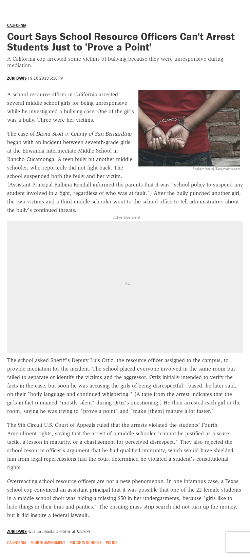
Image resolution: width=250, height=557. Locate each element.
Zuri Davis (17, 78)
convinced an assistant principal (72, 489)
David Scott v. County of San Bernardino (84, 134)
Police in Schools (86, 542)
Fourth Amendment (48, 542)
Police (111, 542)
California (16, 25)
